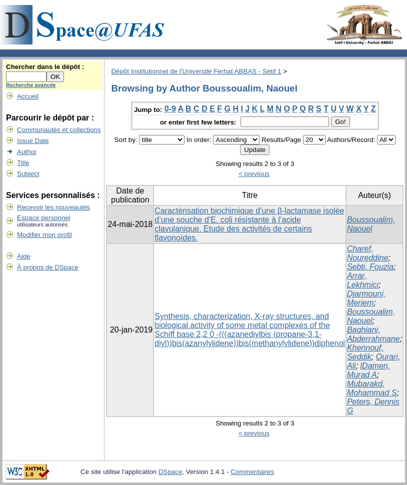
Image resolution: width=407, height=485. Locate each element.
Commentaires (252, 472)
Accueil (27, 96)
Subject (28, 174)
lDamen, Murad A (368, 370)
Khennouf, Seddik (365, 352)
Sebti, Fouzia (370, 266)
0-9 (170, 108)
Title (23, 162)
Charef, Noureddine (367, 253)
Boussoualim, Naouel (371, 224)
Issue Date (33, 140)
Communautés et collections (58, 130)
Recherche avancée (31, 85)
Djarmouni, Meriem (366, 298)
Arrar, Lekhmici (362, 280)
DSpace (170, 472)
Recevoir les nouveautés (53, 207)
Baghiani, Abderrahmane (373, 334)
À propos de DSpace (47, 267)
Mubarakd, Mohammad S (372, 388)
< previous (254, 174)
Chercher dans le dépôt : (45, 66)
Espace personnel (43, 218)
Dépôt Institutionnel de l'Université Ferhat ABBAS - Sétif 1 (196, 71)
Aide (23, 256)
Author (26, 152)
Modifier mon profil (44, 234)
